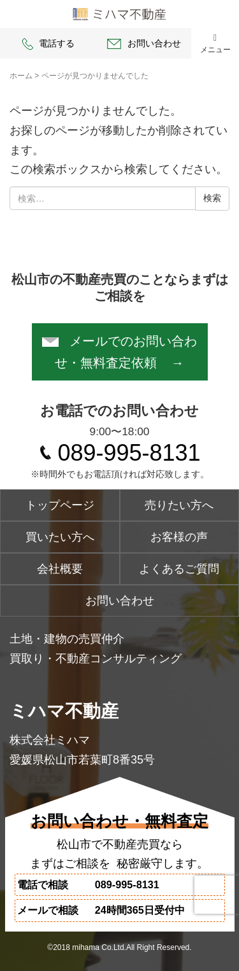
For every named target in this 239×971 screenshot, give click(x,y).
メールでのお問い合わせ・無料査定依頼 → (119, 352)
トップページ (59, 505)
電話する (47, 44)
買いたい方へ (59, 537)
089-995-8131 (128, 453)
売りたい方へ (179, 505)
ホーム (21, 75)
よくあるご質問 (179, 568)
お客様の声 (179, 537)
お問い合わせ (143, 44)
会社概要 (60, 568)
